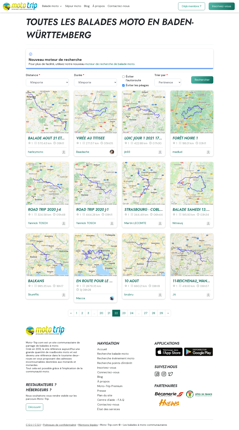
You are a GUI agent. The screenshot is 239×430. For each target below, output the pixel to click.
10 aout (131, 281)
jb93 (127, 152)
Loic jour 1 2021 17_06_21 (147, 138)
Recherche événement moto (115, 358)
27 (145, 313)
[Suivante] (168, 313)
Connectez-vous (108, 372)
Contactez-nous (119, 6)
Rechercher (202, 80)
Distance (32, 75)
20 (101, 313)
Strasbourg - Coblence (146, 209)
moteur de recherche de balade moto (110, 64)
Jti (174, 294)
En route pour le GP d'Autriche (105, 281)
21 (109, 313)
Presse (101, 391)
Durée (78, 75)
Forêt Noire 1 (185, 138)
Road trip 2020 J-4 (44, 209)
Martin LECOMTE (135, 223)
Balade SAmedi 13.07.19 (194, 209)
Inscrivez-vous (221, 6)
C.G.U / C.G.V (33, 424)
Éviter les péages (135, 85)
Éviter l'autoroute (131, 78)
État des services (108, 409)
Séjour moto (73, 6)
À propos (98, 6)
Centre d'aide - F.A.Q (110, 400)
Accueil (102, 349)
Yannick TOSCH (38, 223)
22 (116, 313)
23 (123, 313)
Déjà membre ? (191, 6)
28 (153, 313)
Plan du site (104, 395)
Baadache (82, 152)
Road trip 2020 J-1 (92, 209)
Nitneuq (178, 223)
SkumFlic (33, 294)
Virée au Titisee (90, 138)
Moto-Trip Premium (109, 386)
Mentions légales (88, 424)
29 (161, 313)
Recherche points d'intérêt (114, 363)
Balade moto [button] (50, 6)
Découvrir (34, 407)
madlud (177, 152)
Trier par (160, 75)
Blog (87, 6)
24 (132, 313)
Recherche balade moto (113, 354)
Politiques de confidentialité (59, 424)
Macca (80, 298)
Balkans (36, 281)
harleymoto (35, 152)
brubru (128, 294)
